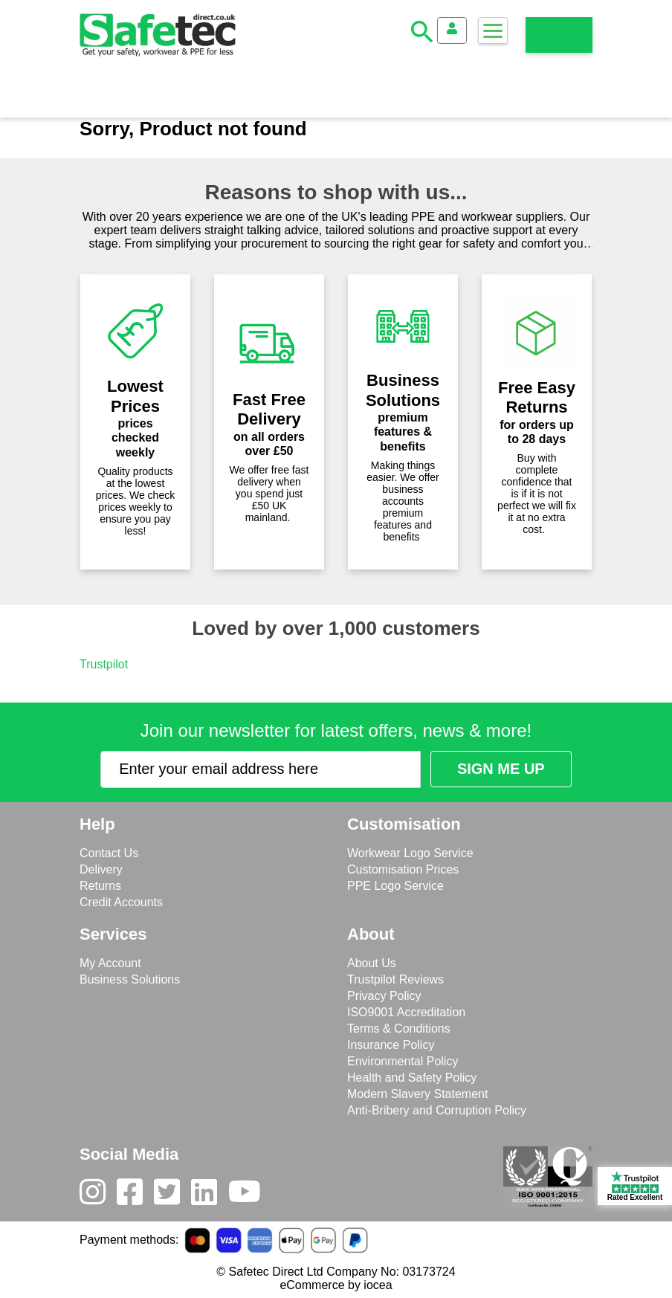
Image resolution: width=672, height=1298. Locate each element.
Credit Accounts (121, 902)
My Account (110, 963)
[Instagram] (98, 1195)
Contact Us (109, 853)
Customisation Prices (403, 869)
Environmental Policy (402, 1061)
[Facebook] (135, 1195)
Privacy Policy (384, 995)
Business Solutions (130, 979)
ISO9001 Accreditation (406, 1012)
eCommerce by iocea (336, 1285)
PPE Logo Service (395, 885)
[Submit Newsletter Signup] (501, 769)
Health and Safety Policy (411, 1077)
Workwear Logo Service (410, 853)
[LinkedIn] (209, 1195)
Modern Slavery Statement (417, 1094)
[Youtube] (250, 1195)
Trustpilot (104, 664)
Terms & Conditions (398, 1028)
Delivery (101, 869)
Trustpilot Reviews (395, 979)
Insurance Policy (390, 1045)
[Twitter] (172, 1195)
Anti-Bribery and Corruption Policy (436, 1110)
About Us (371, 963)
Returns (100, 885)
